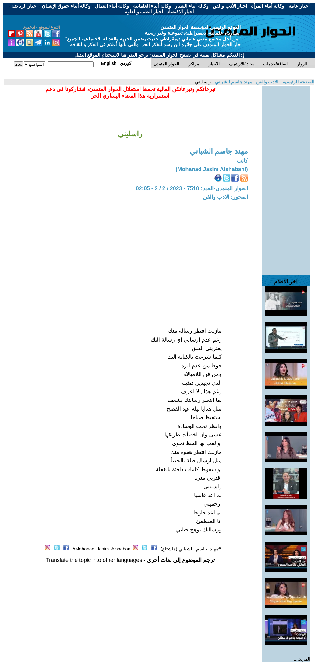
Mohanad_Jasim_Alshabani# (102, 548)
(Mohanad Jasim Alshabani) (211, 169)
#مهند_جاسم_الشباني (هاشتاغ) (191, 548)
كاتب (242, 161)
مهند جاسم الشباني (233, 81)
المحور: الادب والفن (225, 197)
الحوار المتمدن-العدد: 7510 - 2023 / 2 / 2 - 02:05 (192, 188)
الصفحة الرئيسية (297, 81)
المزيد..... (301, 658)
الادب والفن (266, 81)
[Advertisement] (286, 177)
